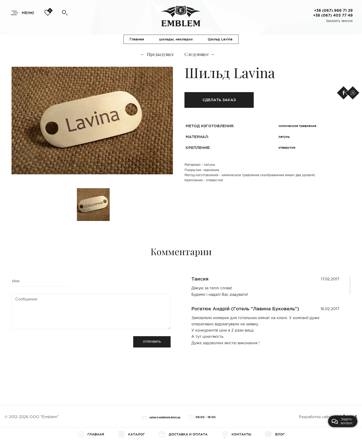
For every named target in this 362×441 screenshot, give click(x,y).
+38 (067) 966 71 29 (333, 10)
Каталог (131, 434)
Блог (275, 434)
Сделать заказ (219, 100)
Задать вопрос (342, 421)
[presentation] (47, 345)
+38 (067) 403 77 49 (333, 15)
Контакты (236, 434)
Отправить (152, 341)
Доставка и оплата (183, 434)
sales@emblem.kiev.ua (161, 417)
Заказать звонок (339, 21)
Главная (90, 434)
